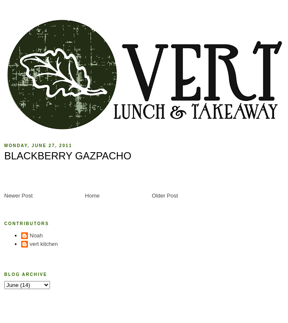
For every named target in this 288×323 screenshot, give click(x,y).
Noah (36, 235)
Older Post (165, 195)
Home (92, 195)
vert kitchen (44, 244)
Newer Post (18, 195)
